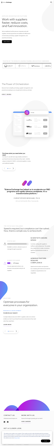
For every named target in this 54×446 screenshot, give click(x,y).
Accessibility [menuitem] (26, 444)
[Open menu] (51, 2)
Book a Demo (7, 41)
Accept (45, 440)
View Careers (26, 421)
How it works (6, 94)
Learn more (7, 324)
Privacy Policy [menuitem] (11, 444)
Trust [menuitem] (5, 444)
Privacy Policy (17, 437)
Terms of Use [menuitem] (18, 444)
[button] (7, 168)
